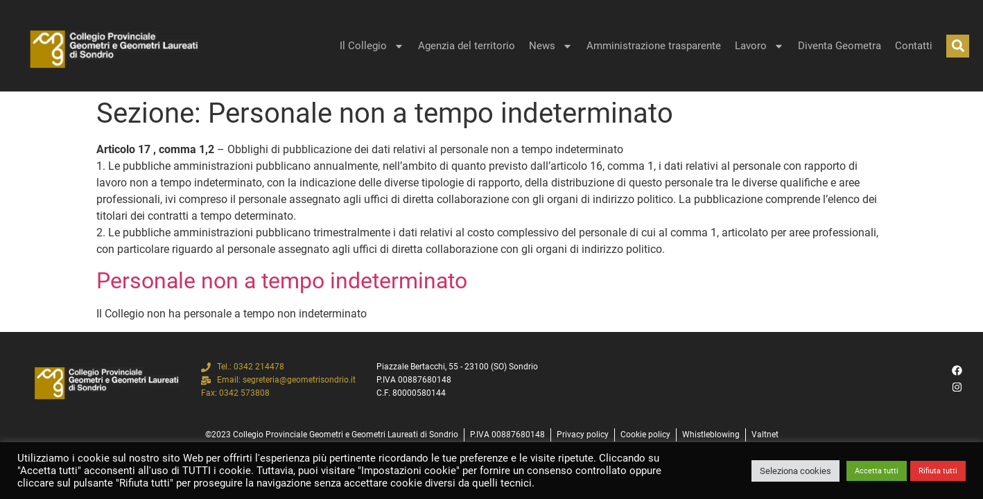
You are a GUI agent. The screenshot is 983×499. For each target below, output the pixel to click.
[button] (957, 46)
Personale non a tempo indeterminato (281, 281)
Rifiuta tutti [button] (938, 470)
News (551, 46)
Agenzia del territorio (466, 46)
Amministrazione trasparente (653, 46)
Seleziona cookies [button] (795, 471)
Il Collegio (372, 46)
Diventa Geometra (839, 46)
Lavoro (759, 46)
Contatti (913, 46)
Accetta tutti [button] (876, 470)
